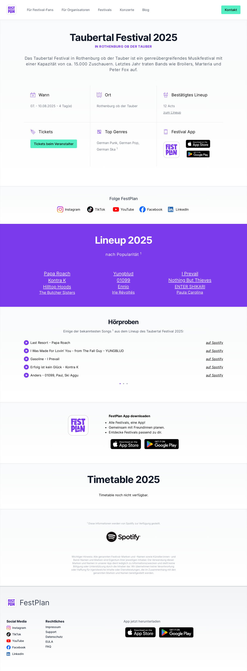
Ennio (123, 286)
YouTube (15, 640)
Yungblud (123, 273)
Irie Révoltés (123, 292)
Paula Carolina (190, 292)
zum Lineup (172, 112)
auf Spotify (214, 343)
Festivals (105, 10)
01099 (123, 280)
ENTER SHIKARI (190, 286)
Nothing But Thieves (189, 280)
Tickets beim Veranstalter (53, 144)
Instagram (16, 627)
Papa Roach (57, 273)
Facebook (16, 647)
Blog (145, 10)
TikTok (14, 634)
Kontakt (231, 10)
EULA (49, 641)
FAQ (48, 646)
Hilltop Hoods (57, 286)
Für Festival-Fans (40, 10)
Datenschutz (54, 636)
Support (51, 632)
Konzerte (127, 10)
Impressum (53, 627)
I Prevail (190, 273)
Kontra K (57, 280)
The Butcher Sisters (57, 292)
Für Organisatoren (76, 10)
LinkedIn (15, 653)
